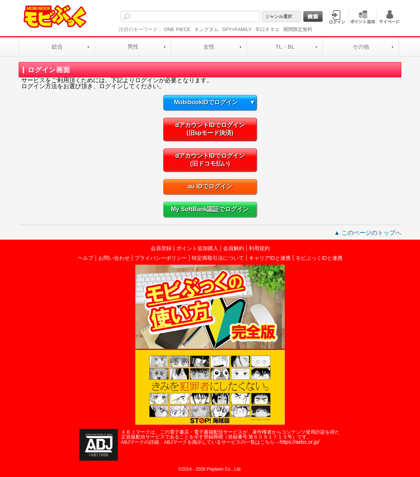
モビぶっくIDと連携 (319, 258)
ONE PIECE (177, 29)
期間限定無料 (297, 29)
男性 (133, 46)
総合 (57, 46)
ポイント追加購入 (197, 248)
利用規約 (259, 248)
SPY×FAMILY (237, 29)
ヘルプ (85, 258)
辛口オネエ (267, 29)
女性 (208, 46)
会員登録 (161, 248)
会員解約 (233, 248)
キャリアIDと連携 (270, 258)
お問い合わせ (114, 258)
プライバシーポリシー (161, 258)
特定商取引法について (218, 258)
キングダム (206, 29)
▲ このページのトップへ (367, 233)
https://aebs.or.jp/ (299, 442)
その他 (360, 46)
